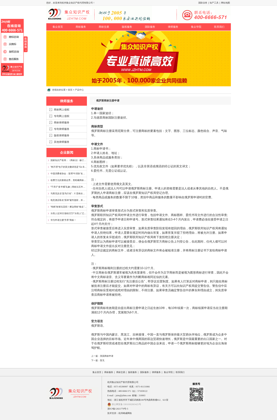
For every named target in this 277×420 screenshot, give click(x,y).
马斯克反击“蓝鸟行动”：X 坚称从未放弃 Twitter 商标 (69, 193)
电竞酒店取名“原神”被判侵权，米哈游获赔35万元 (69, 200)
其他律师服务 (61, 142)
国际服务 (150, 26)
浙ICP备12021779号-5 (117, 408)
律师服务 (173, 26)
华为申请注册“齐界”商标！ (63, 220)
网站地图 (225, 2)
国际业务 (202, 2)
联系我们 (219, 26)
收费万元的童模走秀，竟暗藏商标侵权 (69, 180)
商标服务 (81, 26)
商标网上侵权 (61, 109)
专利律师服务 (61, 129)
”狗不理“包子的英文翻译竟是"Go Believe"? (69, 167)
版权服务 (127, 26)
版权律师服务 (61, 135)
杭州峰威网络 (125, 413)
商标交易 (104, 26)
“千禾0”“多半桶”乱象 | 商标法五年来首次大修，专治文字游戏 (69, 187)
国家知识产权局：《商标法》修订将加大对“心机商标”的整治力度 (69, 160)
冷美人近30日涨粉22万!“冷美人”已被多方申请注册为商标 (69, 213)
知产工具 (214, 2)
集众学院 (196, 26)
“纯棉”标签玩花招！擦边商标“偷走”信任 (69, 206)
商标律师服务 (61, 122)
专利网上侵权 (61, 116)
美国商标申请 (106, 356)
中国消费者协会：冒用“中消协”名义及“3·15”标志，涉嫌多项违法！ (69, 173)
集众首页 (58, 26)
